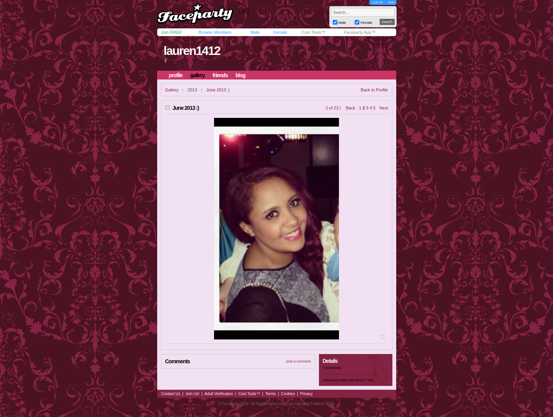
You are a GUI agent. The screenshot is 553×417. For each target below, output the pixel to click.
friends (220, 75)
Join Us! (192, 394)
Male (255, 32)
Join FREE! (172, 32)
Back (350, 108)
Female (280, 32)
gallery (197, 75)
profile (176, 75)
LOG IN (377, 2)
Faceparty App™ (359, 32)
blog (241, 75)
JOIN (390, 2)
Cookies (288, 394)
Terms (270, 394)
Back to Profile (374, 90)
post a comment (298, 361)
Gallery (172, 90)
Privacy (306, 394)
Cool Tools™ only (360, 380)
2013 (192, 90)
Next (383, 108)
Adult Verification (218, 394)
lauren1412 (191, 51)
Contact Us (170, 394)
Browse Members (215, 32)
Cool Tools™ (313, 32)
